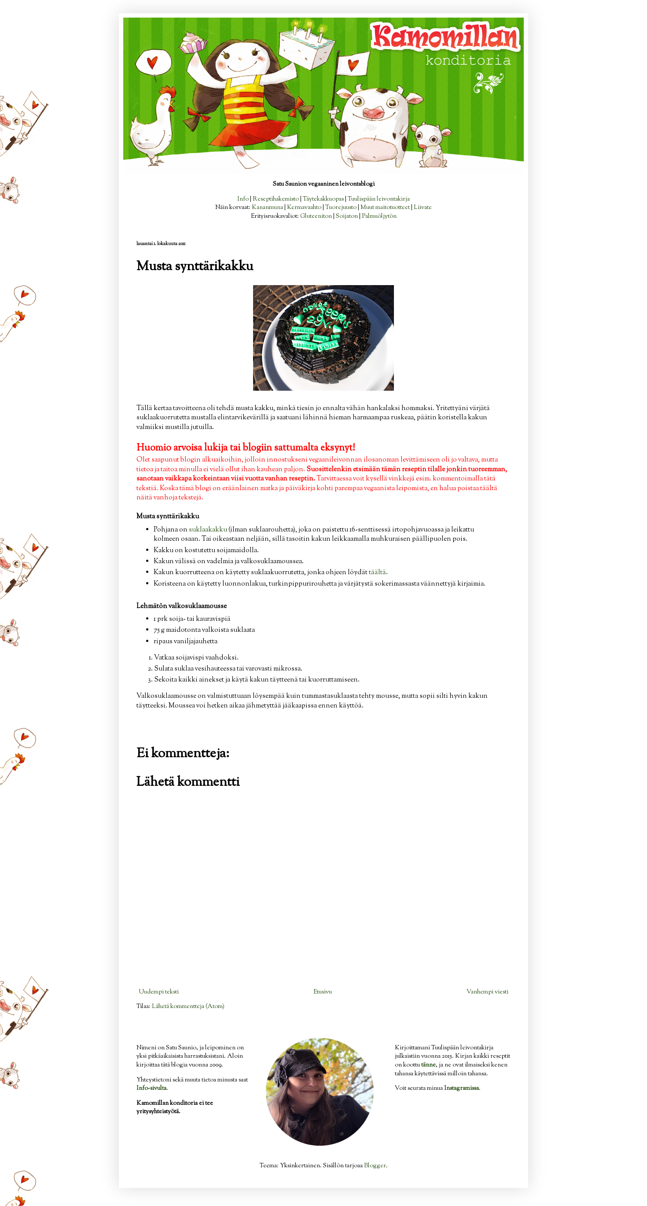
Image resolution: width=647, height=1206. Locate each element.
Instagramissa (461, 1088)
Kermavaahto (304, 207)
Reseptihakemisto (276, 199)
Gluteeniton (316, 216)
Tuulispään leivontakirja (379, 199)
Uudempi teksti (159, 992)
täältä (377, 572)
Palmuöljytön (379, 216)
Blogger (375, 1166)
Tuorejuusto (341, 207)
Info (243, 199)
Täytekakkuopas (323, 199)
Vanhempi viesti (487, 992)
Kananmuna (267, 207)
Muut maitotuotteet (385, 207)
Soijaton (347, 216)
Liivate (423, 207)
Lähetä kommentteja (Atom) (188, 1006)
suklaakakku (208, 530)
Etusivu (322, 992)
